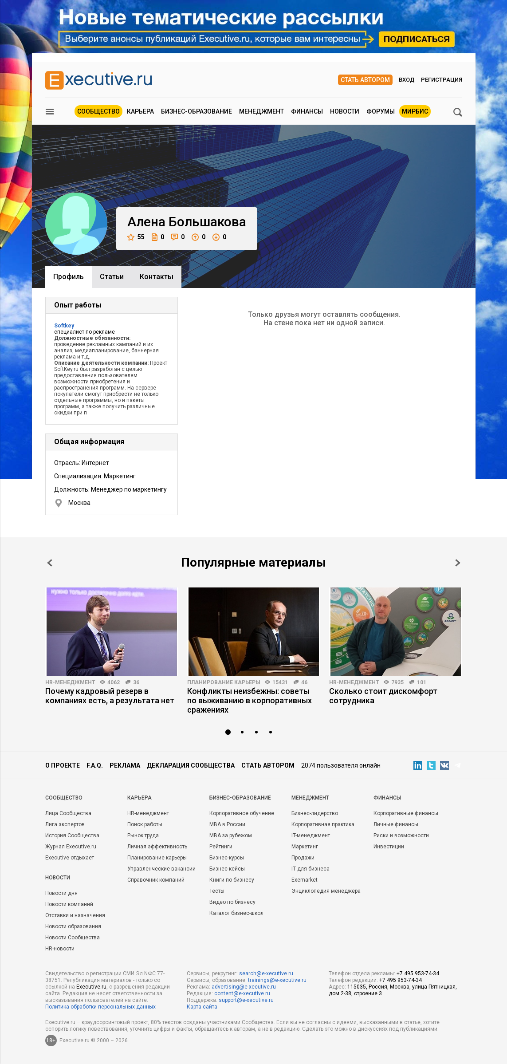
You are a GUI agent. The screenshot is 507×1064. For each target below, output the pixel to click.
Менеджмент (261, 111)
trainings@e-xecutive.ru (277, 980)
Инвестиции (388, 846)
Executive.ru (91, 987)
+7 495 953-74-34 (418, 973)
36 (136, 682)
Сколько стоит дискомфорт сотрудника (383, 695)
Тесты (216, 891)
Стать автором (365, 79)
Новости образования (73, 926)
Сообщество (98, 111)
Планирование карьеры (223, 682)
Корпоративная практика (322, 824)
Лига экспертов (65, 824)
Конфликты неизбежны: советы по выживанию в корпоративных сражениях (249, 700)
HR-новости (60, 949)
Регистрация (441, 79)
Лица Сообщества (68, 813)
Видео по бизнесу (232, 902)
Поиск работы (144, 824)
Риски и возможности (401, 835)
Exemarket (304, 880)
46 (304, 682)
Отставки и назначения (75, 915)
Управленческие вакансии (161, 869)
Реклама (125, 765)
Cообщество (64, 798)
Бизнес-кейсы (227, 869)
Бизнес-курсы (226, 858)
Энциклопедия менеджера (326, 891)
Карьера (140, 111)
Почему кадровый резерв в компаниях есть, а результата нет (109, 695)
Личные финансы (395, 824)
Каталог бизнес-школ (236, 913)
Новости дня (61, 893)
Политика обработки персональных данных (100, 1007)
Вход (407, 79)
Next (457, 563)
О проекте (62, 765)
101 (421, 682)
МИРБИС (415, 111)
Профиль (68, 276)
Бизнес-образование (196, 111)
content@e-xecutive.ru (242, 993)
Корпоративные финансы (405, 813)
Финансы (307, 111)
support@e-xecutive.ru (246, 1000)
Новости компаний (69, 904)
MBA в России (227, 824)
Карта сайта (202, 1007)
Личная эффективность (157, 846)
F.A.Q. (94, 765)
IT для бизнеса (310, 869)
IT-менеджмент (310, 835)
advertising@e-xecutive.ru (244, 987)
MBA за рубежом (230, 835)
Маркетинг (304, 846)
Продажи (302, 858)
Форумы (380, 111)
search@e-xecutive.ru (266, 973)
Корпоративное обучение (241, 813)
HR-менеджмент (70, 682)
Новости (344, 111)
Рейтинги (220, 846)
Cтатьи (112, 276)
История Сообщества (72, 835)
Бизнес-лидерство (314, 813)
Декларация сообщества (191, 765)
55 (136, 237)
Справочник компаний (156, 880)
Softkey (64, 326)
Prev (49, 563)
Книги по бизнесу (231, 880)
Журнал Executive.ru (70, 846)
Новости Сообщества (72, 937)
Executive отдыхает (69, 858)
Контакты (156, 276)
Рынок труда (143, 835)
